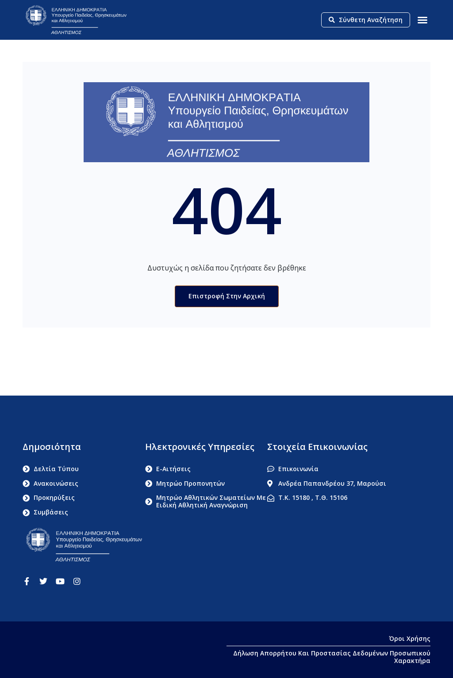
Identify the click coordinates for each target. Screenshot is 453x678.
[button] (422, 20)
